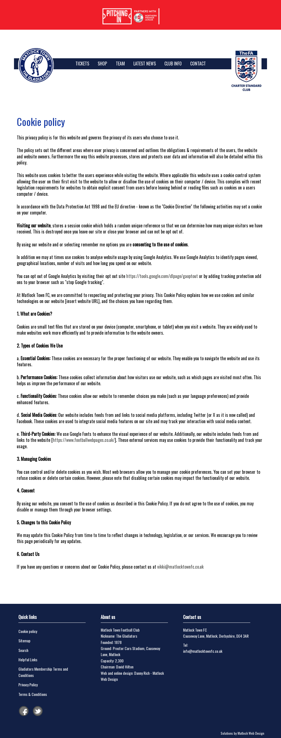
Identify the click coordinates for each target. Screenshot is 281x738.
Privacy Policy (28, 684)
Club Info (173, 63)
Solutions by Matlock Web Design (242, 733)
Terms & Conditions (32, 694)
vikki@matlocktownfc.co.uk (180, 566)
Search (23, 650)
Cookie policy (27, 631)
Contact (198, 63)
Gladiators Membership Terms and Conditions (43, 672)
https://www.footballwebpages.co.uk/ (84, 440)
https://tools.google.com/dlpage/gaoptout (162, 276)
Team (120, 63)
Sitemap (24, 640)
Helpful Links (27, 659)
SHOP (102, 63)
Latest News (144, 63)
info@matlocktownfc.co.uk (202, 651)
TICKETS (82, 63)
